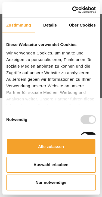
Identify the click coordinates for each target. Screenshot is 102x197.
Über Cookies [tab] (82, 25)
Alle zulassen (51, 146)
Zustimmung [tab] (18, 25)
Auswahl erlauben (50, 164)
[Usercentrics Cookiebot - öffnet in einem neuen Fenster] (73, 9)
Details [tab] (50, 25)
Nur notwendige (51, 182)
